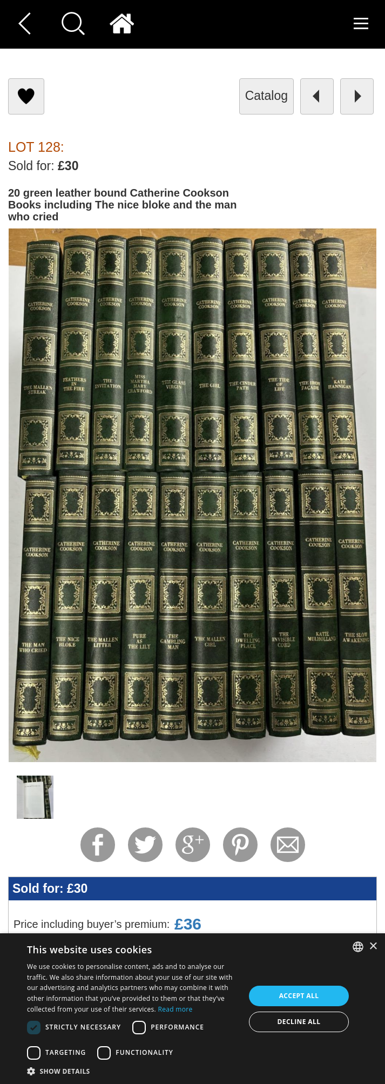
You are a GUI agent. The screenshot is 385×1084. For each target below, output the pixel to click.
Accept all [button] (299, 995)
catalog (266, 96)
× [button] (373, 946)
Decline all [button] (299, 1021)
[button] (133, 1071)
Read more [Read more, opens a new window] (175, 1009)
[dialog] (192, 1008)
